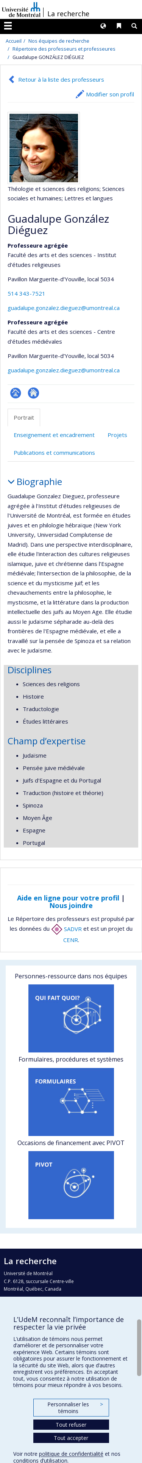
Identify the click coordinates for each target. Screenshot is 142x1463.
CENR (70, 940)
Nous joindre (71, 905)
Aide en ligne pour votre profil (68, 897)
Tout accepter (71, 1437)
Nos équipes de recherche (58, 40)
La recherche (68, 13)
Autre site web (33, 393)
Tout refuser (71, 1424)
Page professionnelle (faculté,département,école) (16, 393)
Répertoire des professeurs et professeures (63, 48)
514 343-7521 (26, 293)
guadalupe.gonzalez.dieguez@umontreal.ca (64, 308)
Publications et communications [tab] (54, 452)
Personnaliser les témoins (75, 1408)
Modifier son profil (110, 94)
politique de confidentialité (71, 1453)
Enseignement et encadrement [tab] (54, 435)
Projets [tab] (117, 435)
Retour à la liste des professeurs (61, 79)
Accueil (14, 40)
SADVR (66, 929)
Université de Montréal (21, 9)
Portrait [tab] (24, 417)
